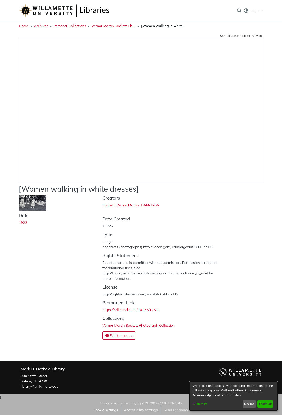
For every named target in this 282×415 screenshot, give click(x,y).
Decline (249, 404)
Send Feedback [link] (176, 410)
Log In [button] (255, 10)
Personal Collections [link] (70, 26)
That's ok (265, 404)
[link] (138, 325)
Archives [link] (41, 26)
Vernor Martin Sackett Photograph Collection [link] (113, 26)
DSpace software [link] (114, 403)
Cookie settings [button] (105, 410)
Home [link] (24, 26)
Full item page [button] (119, 335)
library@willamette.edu (39, 386)
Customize (200, 404)
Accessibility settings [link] (141, 410)
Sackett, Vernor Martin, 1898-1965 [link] (130, 205)
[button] (239, 10)
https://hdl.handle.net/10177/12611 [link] (131, 310)
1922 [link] (23, 222)
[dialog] (233, 396)
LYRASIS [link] (175, 403)
